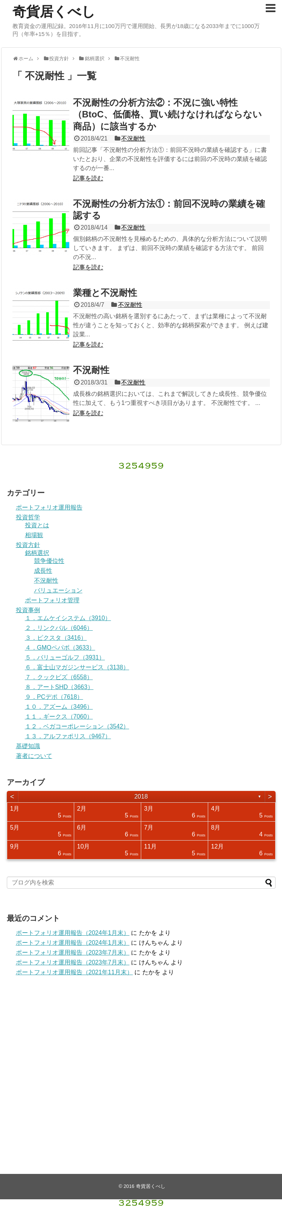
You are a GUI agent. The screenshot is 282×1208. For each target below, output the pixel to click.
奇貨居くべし (53, 11)
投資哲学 (28, 517)
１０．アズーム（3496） (59, 706)
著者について (34, 756)
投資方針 (28, 545)
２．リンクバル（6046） (59, 628)
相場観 (34, 535)
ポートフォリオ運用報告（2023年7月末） (73, 952)
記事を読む (88, 178)
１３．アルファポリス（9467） (68, 736)
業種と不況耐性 (105, 293)
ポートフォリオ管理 (52, 600)
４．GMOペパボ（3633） (60, 647)
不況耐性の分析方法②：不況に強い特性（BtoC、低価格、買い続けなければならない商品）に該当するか (167, 114)
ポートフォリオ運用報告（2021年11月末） (74, 972)
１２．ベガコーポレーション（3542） (77, 726)
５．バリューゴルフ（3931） (65, 657)
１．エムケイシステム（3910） (68, 618)
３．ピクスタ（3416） (56, 637)
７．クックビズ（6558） (59, 677)
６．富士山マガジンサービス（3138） (77, 667)
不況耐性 (133, 138)
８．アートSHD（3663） (59, 687)
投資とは (37, 525)
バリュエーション (58, 590)
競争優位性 (49, 561)
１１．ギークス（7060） (59, 716)
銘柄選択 (37, 553)
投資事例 (28, 610)
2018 (141, 796)
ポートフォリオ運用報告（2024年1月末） (73, 933)
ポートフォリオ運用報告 (49, 507)
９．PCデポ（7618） (54, 697)
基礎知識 (28, 746)
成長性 (43, 570)
